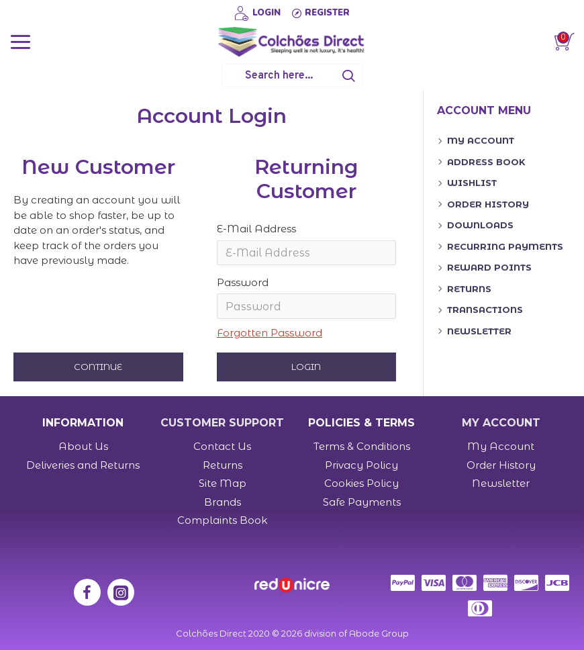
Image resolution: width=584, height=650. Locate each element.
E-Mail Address (256, 228)
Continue (98, 368)
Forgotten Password (269, 333)
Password (243, 283)
